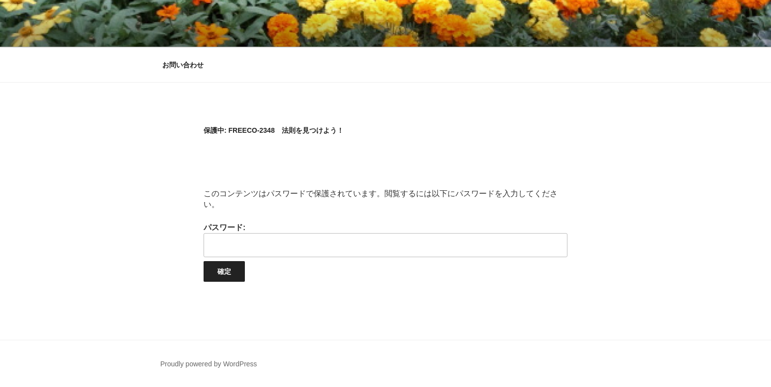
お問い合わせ (183, 65)
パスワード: (385, 240)
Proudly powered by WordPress (208, 364)
